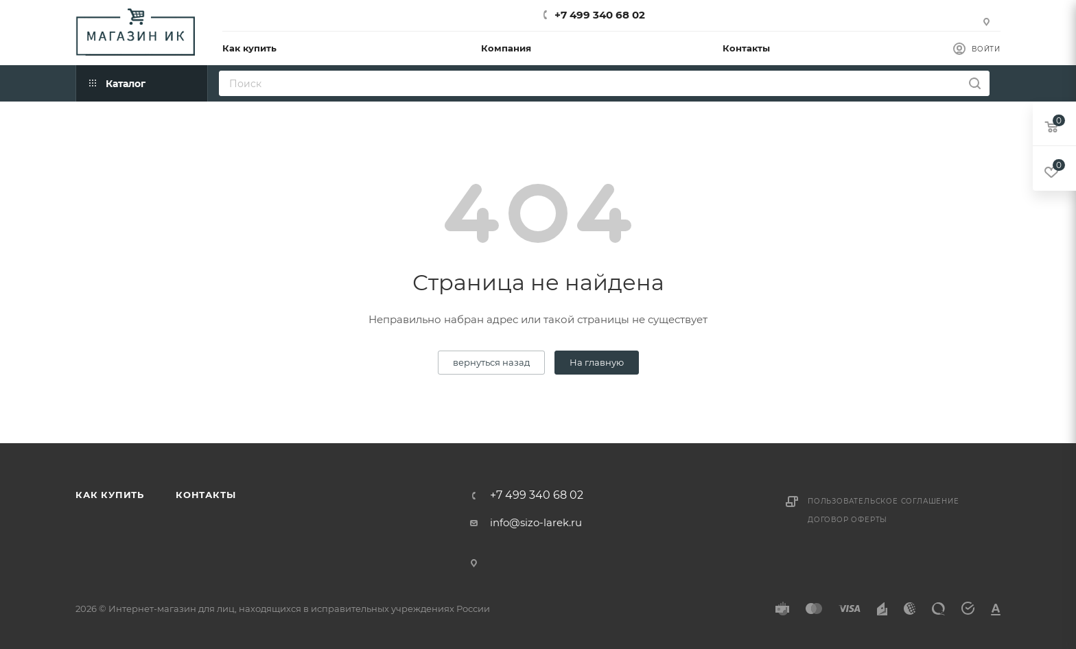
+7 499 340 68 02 (599, 14)
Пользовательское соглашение (883, 501)
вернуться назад (491, 362)
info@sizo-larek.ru (536, 522)
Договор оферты (847, 519)
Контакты (205, 494)
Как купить (109, 494)
